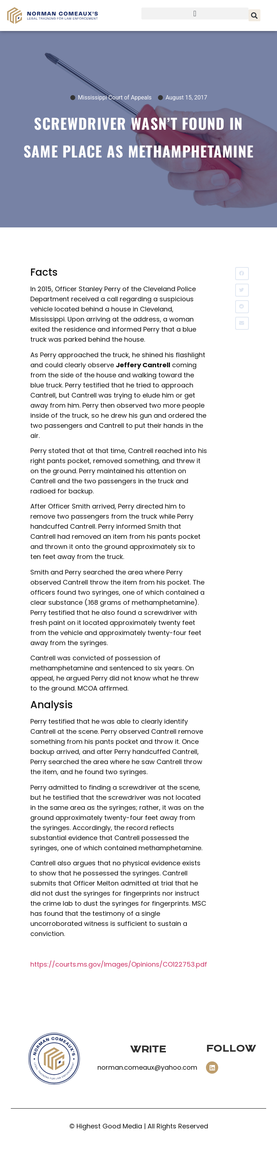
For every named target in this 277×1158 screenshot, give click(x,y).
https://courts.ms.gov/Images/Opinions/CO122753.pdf (118, 964)
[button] (195, 13)
